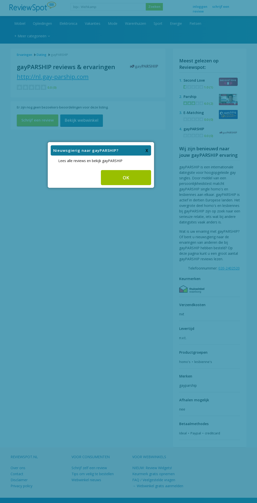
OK (153, 246)
